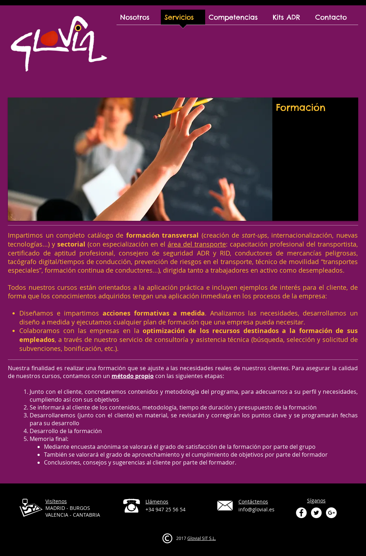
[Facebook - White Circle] (301, 512)
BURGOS (80, 508)
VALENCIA (56, 514)
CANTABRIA (86, 514)
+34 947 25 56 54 (165, 509)
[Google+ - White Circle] (331, 512)
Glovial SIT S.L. (201, 538)
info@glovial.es (256, 509)
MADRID (55, 508)
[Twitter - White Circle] (316, 512)
